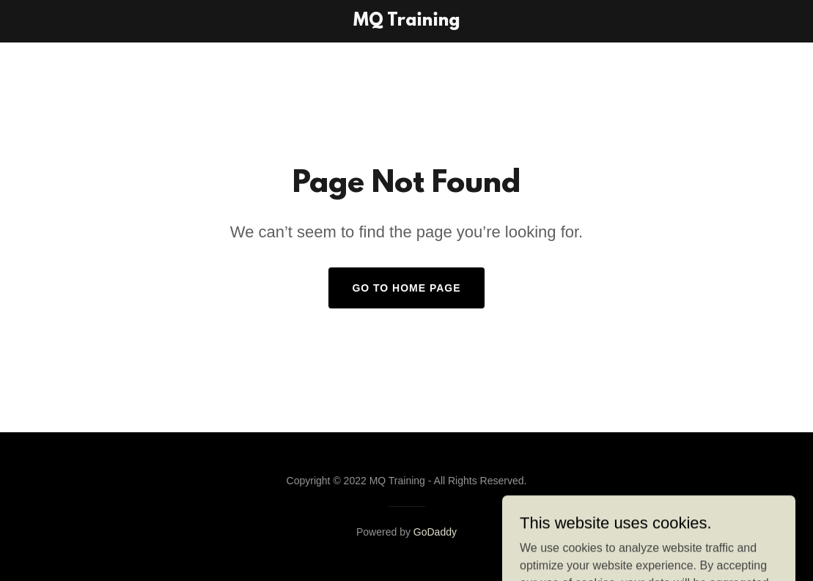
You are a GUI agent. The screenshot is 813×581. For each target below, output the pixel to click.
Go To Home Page (406, 288)
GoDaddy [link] (435, 532)
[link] (407, 21)
